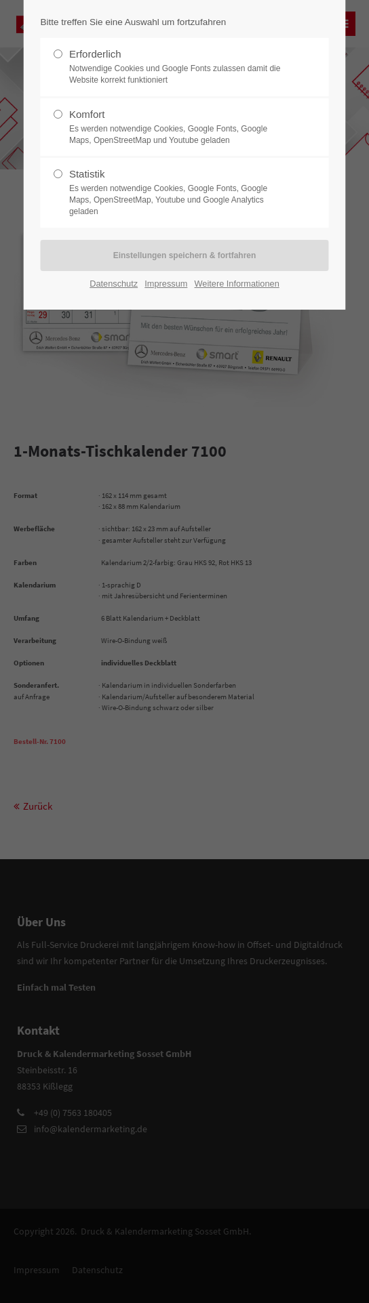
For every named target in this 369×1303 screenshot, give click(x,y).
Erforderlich (179, 67)
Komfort (179, 127)
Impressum (165, 283)
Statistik (179, 192)
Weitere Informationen (237, 283)
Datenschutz (114, 283)
